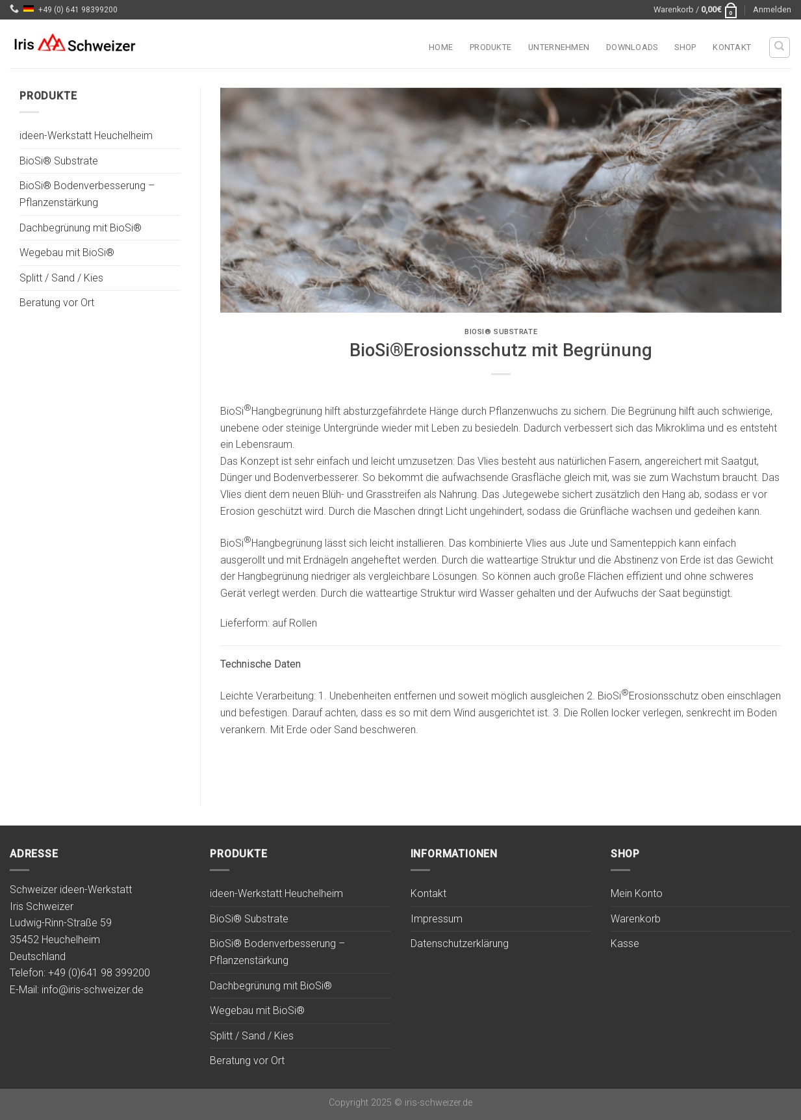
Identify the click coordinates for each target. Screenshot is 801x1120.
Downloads (631, 47)
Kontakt (732, 47)
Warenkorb (636, 919)
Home (441, 47)
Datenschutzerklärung (460, 943)
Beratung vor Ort (56, 303)
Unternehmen (558, 47)
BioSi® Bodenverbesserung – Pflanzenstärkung (87, 194)
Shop (685, 47)
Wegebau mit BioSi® (66, 253)
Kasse (625, 943)
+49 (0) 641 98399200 (78, 9)
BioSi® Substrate (58, 161)
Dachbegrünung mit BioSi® (80, 228)
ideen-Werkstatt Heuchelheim (86, 136)
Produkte (490, 47)
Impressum (437, 919)
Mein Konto (637, 893)
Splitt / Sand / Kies (61, 278)
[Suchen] (780, 47)
